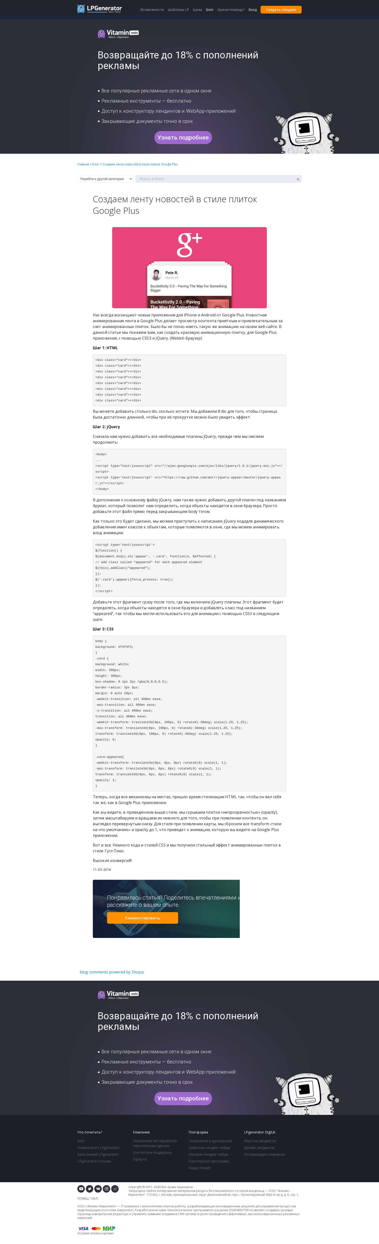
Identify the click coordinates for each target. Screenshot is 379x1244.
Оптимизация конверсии (264, 1154)
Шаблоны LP (178, 9)
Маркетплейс (200, 1168)
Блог (81, 1141)
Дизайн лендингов (259, 1147)
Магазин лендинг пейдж (208, 1154)
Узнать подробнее (183, 137)
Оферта (139, 1159)
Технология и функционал (210, 1141)
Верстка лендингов (260, 1141)
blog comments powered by (112, 972)
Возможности (152, 9)
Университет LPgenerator (98, 1147)
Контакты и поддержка (152, 1152)
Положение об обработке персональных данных (155, 1143)
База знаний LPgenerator (97, 1154)
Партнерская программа (209, 1161)
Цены (197, 9)
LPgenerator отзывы (94, 1161)
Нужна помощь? (231, 9)
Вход (252, 9)
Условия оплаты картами (95, 1233)
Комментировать (142, 918)
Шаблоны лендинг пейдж (209, 1147)
